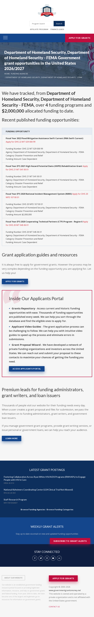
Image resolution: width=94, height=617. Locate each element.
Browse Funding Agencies (33, 509)
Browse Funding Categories (60, 509)
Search (59, 23)
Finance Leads (57, 29)
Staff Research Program (15, 499)
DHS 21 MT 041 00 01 (32, 176)
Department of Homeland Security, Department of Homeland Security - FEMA (44, 77)
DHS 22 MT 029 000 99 (32, 148)
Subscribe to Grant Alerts (70, 541)
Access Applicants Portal (27, 369)
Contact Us (54, 606)
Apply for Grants (79, 38)
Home (7, 73)
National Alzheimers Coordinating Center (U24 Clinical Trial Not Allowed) (38, 489)
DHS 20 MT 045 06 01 (32, 232)
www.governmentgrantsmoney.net (65, 590)
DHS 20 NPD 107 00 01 (32, 204)
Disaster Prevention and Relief (29, 155)
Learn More (12, 438)
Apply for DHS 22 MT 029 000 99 (20, 141)
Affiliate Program (39, 29)
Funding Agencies (19, 73)
